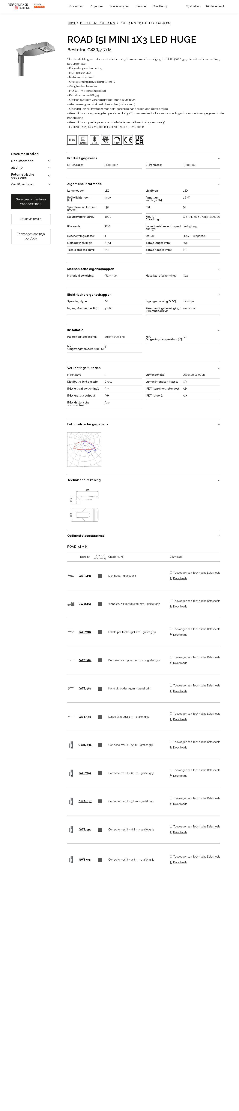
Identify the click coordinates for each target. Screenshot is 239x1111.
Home (72, 23)
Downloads (180, 578)
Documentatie (22, 161)
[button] (76, 6)
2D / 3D (17, 167)
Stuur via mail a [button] (30, 219)
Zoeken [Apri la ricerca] (193, 6)
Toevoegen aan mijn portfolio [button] (31, 236)
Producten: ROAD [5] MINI (97, 23)
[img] (72, 140)
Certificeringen (22, 184)
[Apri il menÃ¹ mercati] (215, 6)
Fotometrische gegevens (22, 176)
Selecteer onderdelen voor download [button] (31, 202)
